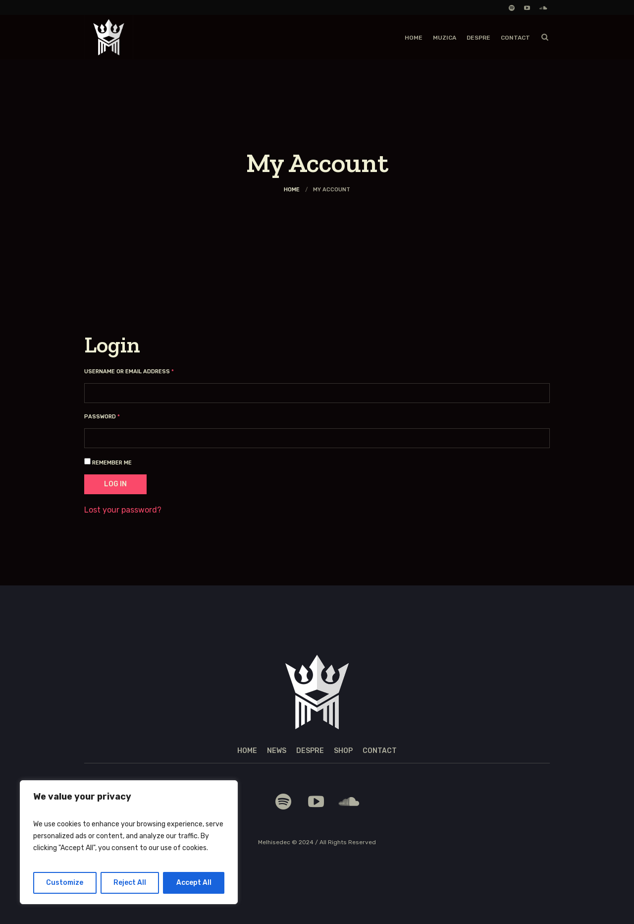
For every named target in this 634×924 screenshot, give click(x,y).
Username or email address (142, 371)
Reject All (129, 882)
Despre (310, 751)
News (276, 751)
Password (115, 416)
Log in (115, 484)
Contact (380, 751)
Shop (343, 751)
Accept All (193, 882)
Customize (64, 882)
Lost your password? (122, 510)
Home (292, 189)
